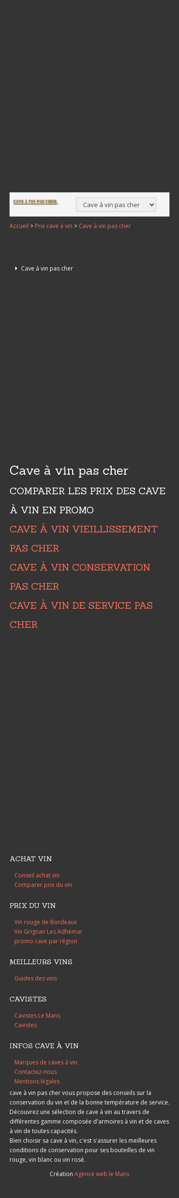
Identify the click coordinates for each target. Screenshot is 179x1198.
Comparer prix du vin (43, 885)
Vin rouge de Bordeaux (45, 922)
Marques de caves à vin (45, 1062)
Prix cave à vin (54, 226)
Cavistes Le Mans (37, 1015)
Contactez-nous (35, 1072)
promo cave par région (45, 941)
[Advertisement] (89, 97)
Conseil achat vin (37, 875)
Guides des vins (35, 978)
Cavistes (25, 1025)
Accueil (19, 226)
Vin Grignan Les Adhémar (48, 931)
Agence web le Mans (101, 1174)
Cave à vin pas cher (105, 226)
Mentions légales (37, 1081)
